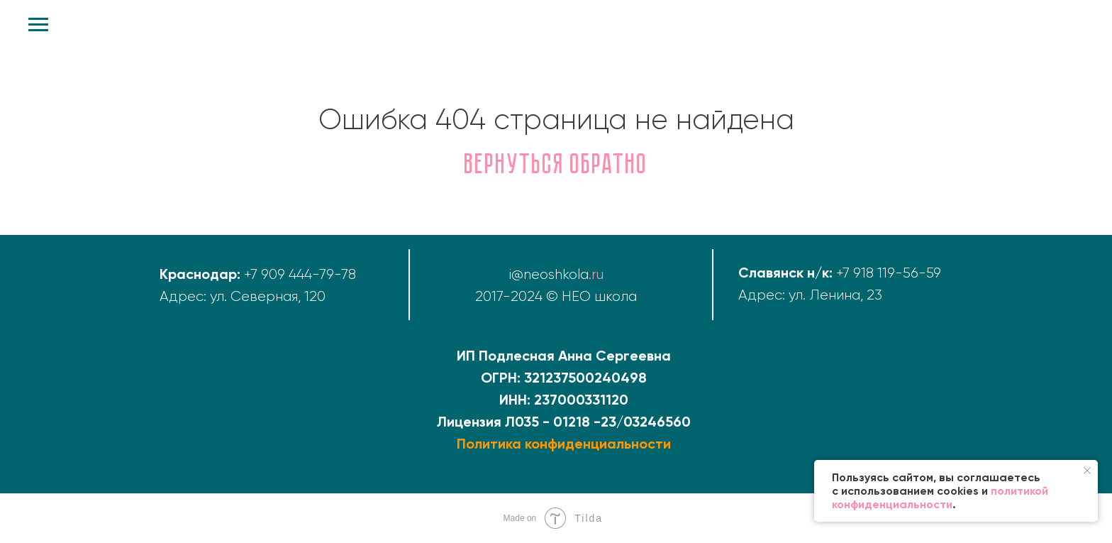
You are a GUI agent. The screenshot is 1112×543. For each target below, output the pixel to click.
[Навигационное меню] (38, 25)
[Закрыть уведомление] (1087, 471)
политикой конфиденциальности (940, 497)
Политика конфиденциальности (564, 443)
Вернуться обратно (556, 166)
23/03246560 (646, 421)
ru (597, 274)
